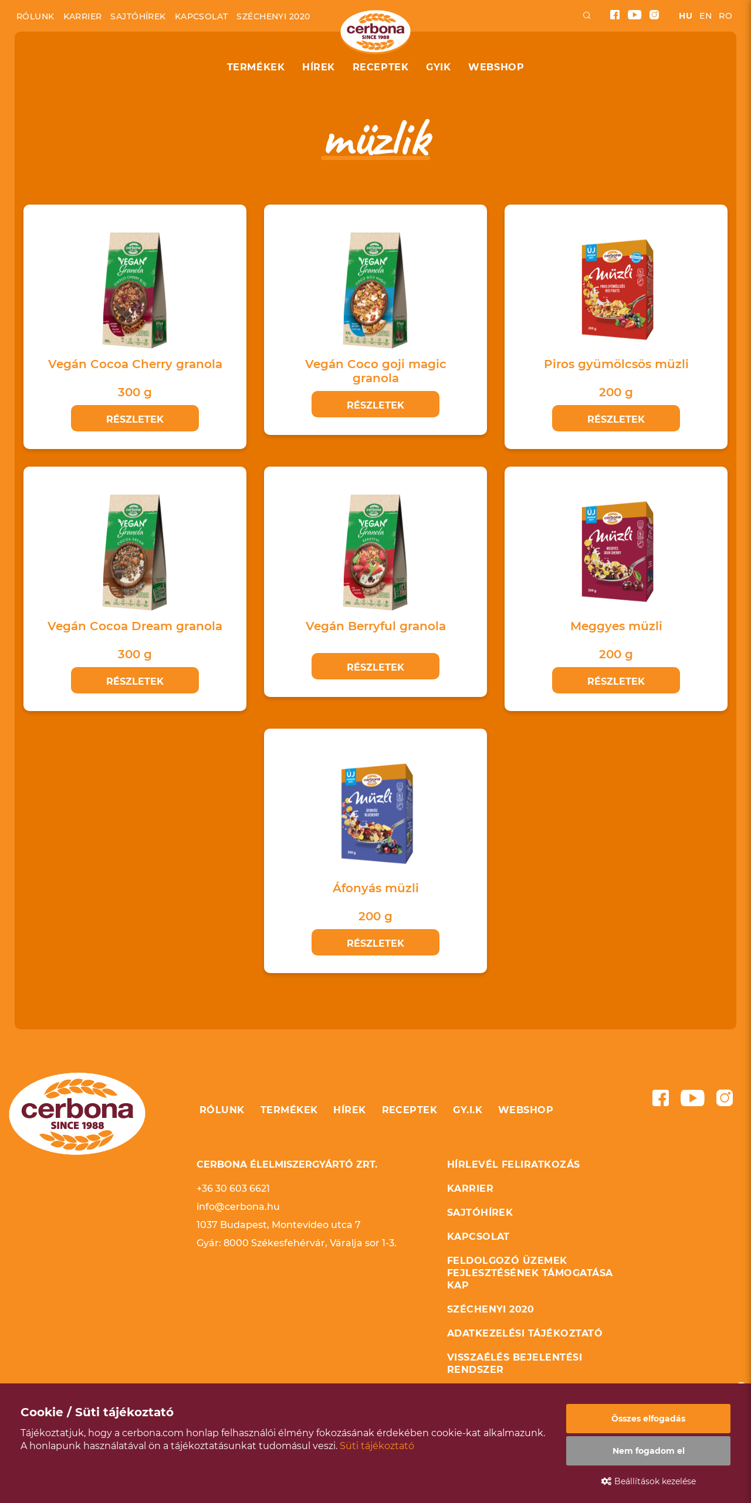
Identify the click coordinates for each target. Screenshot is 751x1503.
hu (685, 16)
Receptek (380, 67)
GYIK (438, 67)
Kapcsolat (201, 16)
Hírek (318, 67)
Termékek (256, 67)
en (705, 16)
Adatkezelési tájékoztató (525, 1333)
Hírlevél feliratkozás (513, 1164)
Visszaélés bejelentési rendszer (515, 1363)
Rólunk (35, 16)
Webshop (496, 67)
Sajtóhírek (137, 16)
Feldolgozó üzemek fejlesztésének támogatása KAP (530, 1273)
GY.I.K (467, 1110)
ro (725, 16)
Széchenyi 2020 (273, 16)
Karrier (82, 16)
